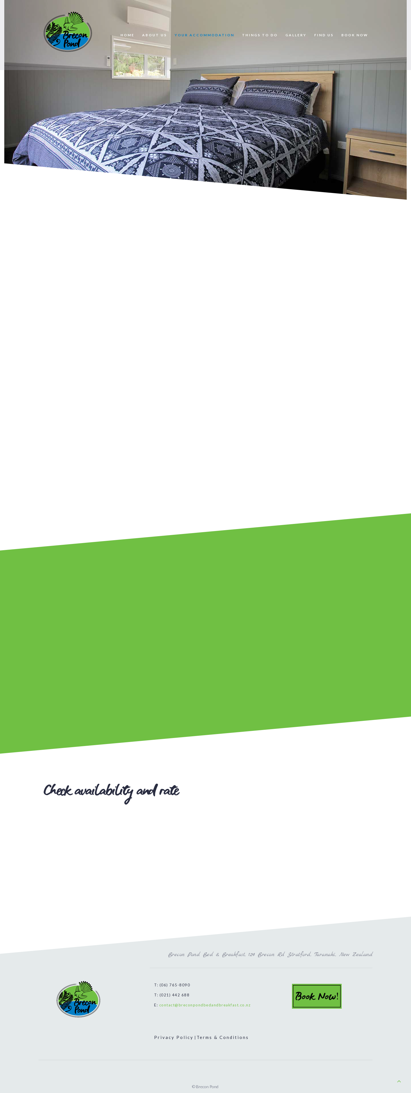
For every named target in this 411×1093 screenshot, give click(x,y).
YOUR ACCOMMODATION (204, 35)
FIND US (324, 35)
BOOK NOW (354, 35)
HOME (127, 35)
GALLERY (296, 35)
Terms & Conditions (223, 1037)
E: (202, 1005)
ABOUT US (154, 35)
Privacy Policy (174, 1037)
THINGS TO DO (260, 35)
